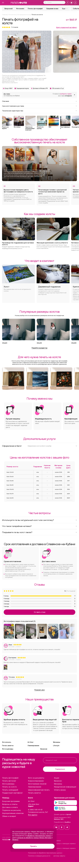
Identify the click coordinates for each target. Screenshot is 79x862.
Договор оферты (59, 856)
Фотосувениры (7, 749)
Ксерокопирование (36, 781)
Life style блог (33, 804)
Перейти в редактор (39, 348)
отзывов (14, 27)
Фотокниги (20, 8)
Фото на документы (36, 778)
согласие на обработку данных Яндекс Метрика (34, 838)
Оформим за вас (52, 8)
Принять (33, 846)
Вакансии (43, 749)
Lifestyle (56, 745)
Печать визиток (8, 745)
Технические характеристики (39, 110)
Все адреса (32, 815)
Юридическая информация (65, 787)
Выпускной (8, 8)
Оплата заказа (60, 790)
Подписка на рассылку (11, 810)
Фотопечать (6, 742)
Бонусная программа (11, 801)
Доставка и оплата (10, 807)
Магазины (56, 742)
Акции (56, 778)
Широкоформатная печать (39, 790)
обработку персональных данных (39, 835)
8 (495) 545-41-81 (35, 810)
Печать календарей (10, 790)
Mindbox (15, 839)
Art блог (30, 742)
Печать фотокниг (9, 781)
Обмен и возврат (9, 816)
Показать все (39, 690)
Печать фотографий (35, 8)
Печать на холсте (9, 787)
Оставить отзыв (39, 612)
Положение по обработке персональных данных (45, 853)
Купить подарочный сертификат (66, 27)
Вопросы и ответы (9, 804)
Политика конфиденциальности (39, 856)
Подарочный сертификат (12, 793)
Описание (39, 101)
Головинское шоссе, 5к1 (38, 812)
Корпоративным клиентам (13, 813)
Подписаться (60, 769)
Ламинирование (33, 745)
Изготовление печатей (37, 784)
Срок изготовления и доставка (39, 106)
